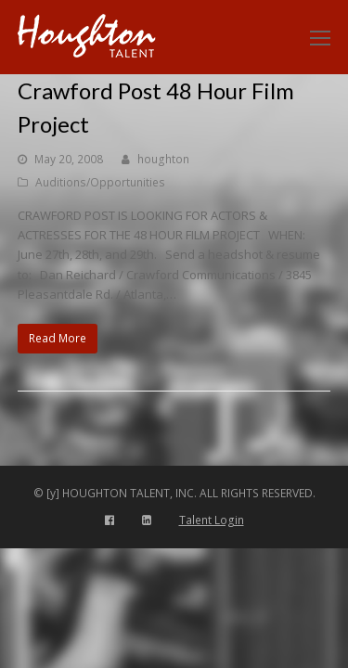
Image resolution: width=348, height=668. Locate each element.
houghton (163, 159)
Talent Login (211, 520)
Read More (57, 338)
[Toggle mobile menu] (320, 37)
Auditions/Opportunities (100, 182)
